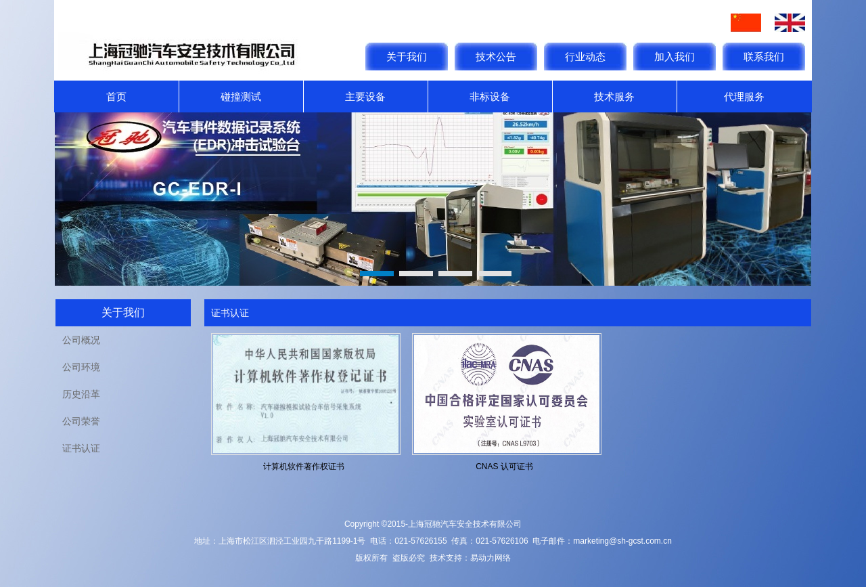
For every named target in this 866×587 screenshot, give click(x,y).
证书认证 (81, 448)
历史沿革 (81, 394)
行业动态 (585, 56)
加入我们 (674, 56)
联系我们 (764, 56)
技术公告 (496, 56)
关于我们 (406, 56)
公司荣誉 (81, 421)
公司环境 (81, 367)
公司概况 (81, 339)
